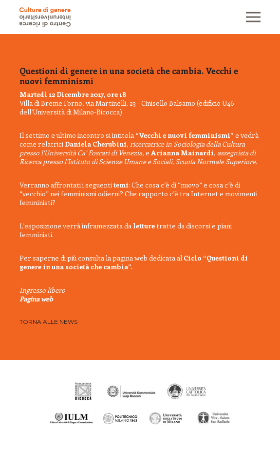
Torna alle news (48, 321)
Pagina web (36, 298)
